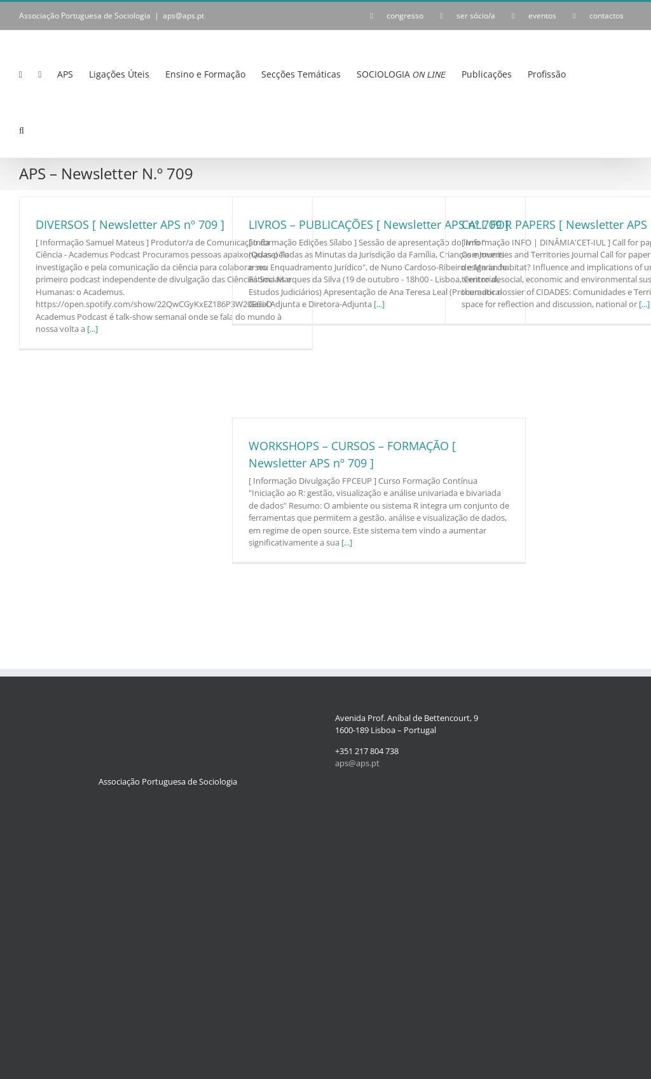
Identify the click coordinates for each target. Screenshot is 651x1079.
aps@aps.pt (183, 15)
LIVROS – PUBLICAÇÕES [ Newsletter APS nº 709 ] (379, 224)
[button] (21, 130)
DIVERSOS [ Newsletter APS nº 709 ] (130, 224)
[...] (92, 328)
